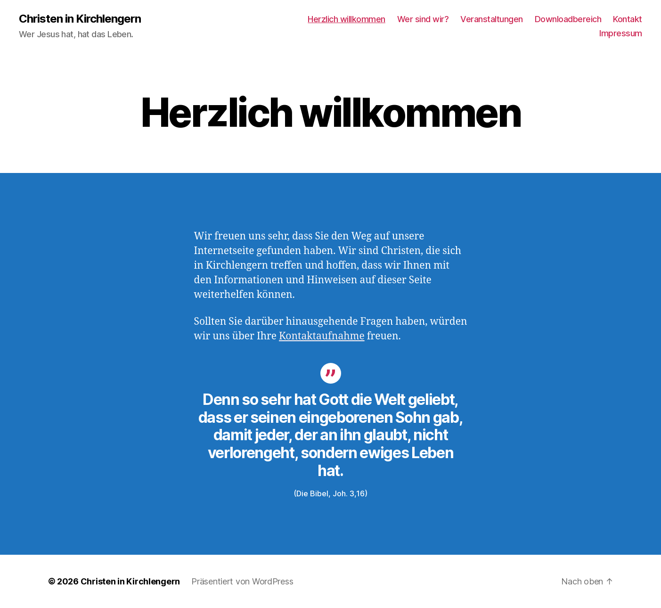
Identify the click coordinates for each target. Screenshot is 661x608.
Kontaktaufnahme (322, 336)
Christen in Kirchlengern (80, 19)
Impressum (620, 33)
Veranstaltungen (491, 19)
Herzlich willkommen (346, 19)
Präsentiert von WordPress (242, 581)
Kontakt (627, 19)
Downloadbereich (568, 19)
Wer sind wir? (423, 19)
